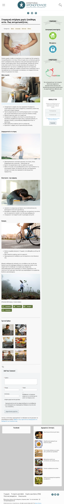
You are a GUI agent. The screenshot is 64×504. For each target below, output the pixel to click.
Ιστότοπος (6, 394)
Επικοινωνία (22, 496)
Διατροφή (17, 28)
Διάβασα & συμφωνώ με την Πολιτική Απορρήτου (53, 119)
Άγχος (12, 28)
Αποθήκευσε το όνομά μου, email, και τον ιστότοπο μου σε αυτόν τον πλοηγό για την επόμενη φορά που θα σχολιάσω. (20, 397)
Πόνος (29, 28)
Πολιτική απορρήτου (10, 496)
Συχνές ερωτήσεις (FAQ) (33, 494)
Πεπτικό (24, 28)
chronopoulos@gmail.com (9, 500)
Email (23, 388)
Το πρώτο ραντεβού (17, 494)
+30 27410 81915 (34, 499)
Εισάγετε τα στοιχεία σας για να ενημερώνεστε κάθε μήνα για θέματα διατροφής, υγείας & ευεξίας (53, 105)
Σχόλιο (6, 378)
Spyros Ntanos (38, 503)
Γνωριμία (6, 494)
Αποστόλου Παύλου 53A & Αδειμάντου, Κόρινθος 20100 (16, 499)
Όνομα (6, 388)
